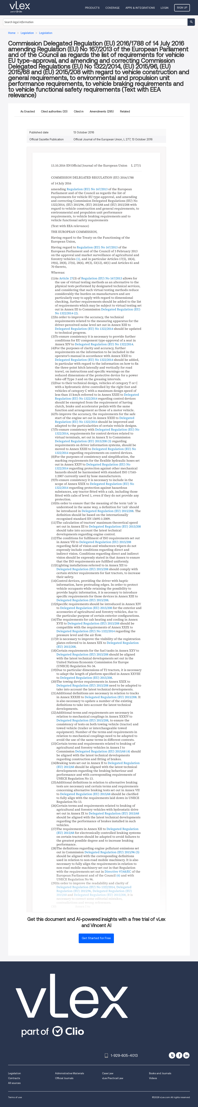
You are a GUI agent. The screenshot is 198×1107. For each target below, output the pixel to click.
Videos (153, 1078)
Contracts (14, 1078)
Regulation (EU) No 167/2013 (87, 189)
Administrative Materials (69, 1073)
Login (164, 7)
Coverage (112, 7)
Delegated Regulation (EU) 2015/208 (81, 441)
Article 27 (66, 278)
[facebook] (179, 1055)
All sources (14, 1083)
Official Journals (64, 1078)
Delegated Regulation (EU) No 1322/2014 (84, 328)
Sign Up (182, 7)
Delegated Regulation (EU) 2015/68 (100, 751)
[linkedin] (186, 1055)
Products (92, 7)
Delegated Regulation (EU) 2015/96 (109, 852)
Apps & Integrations (140, 7)
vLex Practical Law (112, 1078)
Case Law (107, 1073)
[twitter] (172, 1055)
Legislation (14, 1073)
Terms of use (15, 1097)
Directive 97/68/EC (118, 871)
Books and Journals (160, 1073)
